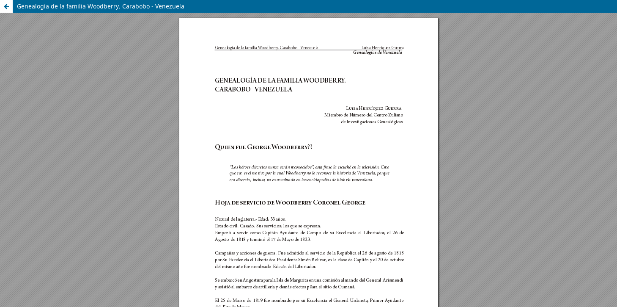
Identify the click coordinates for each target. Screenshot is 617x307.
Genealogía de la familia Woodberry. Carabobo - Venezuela (100, 6)
